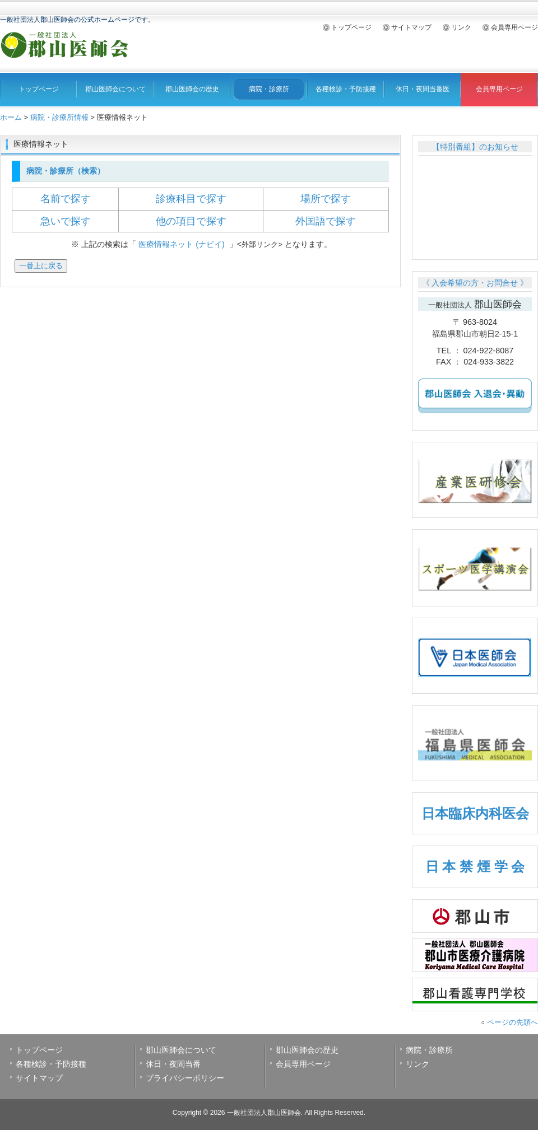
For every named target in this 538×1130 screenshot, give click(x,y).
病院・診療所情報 (59, 117)
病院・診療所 (269, 89)
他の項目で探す (191, 221)
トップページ (351, 27)
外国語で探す (325, 221)
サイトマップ (411, 27)
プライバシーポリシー (185, 1077)
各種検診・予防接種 (346, 89)
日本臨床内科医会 (475, 813)
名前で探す (65, 198)
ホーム (11, 117)
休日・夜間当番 (173, 1063)
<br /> (475, 203)
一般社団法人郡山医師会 (264, 1113)
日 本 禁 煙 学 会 (475, 866)
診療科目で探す (191, 198)
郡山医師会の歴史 (192, 89)
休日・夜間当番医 (422, 89)
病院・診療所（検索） (64, 170)
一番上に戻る (41, 266)
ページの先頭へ (512, 1022)
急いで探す (65, 221)
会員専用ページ (514, 27)
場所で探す (325, 198)
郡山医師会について (115, 89)
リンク (461, 27)
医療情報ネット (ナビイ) (182, 244)
